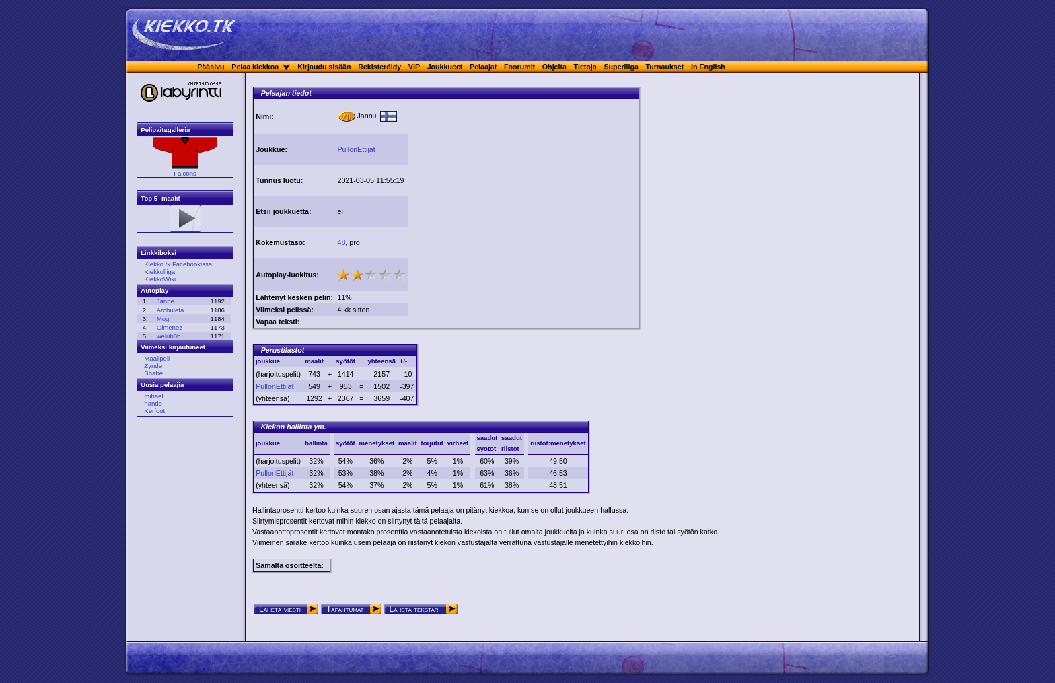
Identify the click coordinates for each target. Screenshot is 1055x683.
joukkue (268, 443)
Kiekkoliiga (159, 271)
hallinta (316, 443)
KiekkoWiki (160, 279)
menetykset (376, 443)
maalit (407, 443)
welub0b (169, 336)
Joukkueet (445, 67)
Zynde (153, 365)
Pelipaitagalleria (165, 129)
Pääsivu (210, 67)
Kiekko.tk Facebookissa (178, 264)
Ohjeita (554, 67)
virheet (457, 443)
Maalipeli (157, 358)
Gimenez (169, 327)
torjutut (432, 443)
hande (153, 403)
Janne (165, 301)
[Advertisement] (523, 194)
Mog (163, 318)
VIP (414, 67)
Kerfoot (154, 411)
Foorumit (519, 67)
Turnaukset (665, 67)
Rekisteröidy (379, 67)
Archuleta (170, 310)
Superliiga (621, 67)
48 (341, 242)
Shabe (153, 373)
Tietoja (585, 67)
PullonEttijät (356, 149)
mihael (153, 396)
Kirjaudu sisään (324, 67)
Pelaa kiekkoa (255, 67)
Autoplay (154, 290)
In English (708, 67)
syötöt (345, 443)
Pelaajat (483, 67)
